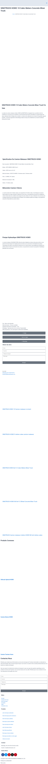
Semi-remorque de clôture (8, 724)
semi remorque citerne (7, 727)
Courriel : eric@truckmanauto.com (8, 747)
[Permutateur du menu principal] (46, 3)
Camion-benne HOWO (7, 617)
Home (13, 14)
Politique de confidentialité (6, 760)
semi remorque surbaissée (8, 712)
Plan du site (3, 762)
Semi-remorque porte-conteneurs (9, 715)
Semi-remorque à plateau (8, 718)
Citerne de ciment (6, 738)
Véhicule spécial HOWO (7, 579)
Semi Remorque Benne (7, 730)
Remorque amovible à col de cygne (10, 736)
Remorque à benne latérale (8, 733)
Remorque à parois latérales (8, 721)
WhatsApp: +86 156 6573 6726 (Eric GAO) (9, 745)
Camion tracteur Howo (7, 654)
